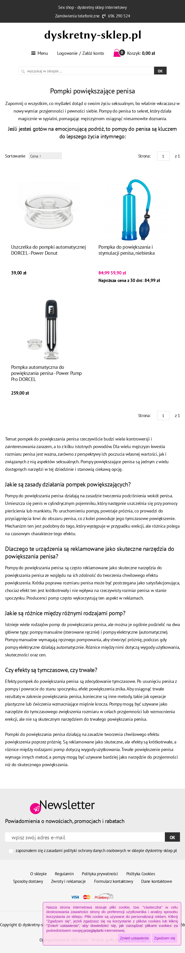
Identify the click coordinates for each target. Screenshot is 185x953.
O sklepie (38, 874)
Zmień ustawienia (134, 938)
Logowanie (67, 53)
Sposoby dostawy (28, 881)
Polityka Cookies (140, 874)
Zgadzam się (164, 938)
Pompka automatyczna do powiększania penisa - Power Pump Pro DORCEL (46, 373)
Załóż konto (93, 53)
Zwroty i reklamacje (68, 881)
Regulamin (64, 874)
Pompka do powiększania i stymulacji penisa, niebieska (126, 250)
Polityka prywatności (100, 874)
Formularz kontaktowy (113, 881)
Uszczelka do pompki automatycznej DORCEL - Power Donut (48, 250)
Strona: (144, 156)
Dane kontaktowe (156, 881)
